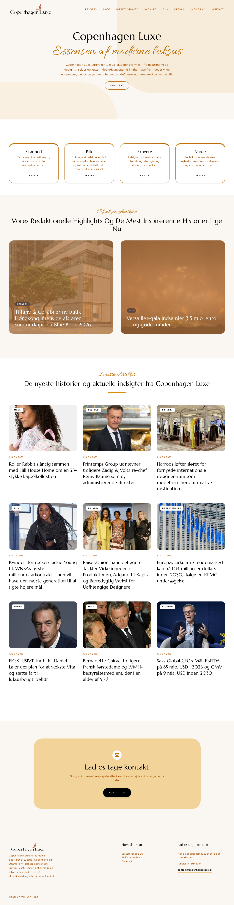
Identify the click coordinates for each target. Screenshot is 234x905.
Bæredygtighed (127, 9)
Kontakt (218, 9)
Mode (107, 9)
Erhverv (91, 9)
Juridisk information (189, 863)
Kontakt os (117, 792)
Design (179, 9)
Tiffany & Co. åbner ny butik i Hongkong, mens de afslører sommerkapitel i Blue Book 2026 (53, 318)
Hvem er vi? (197, 9)
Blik (165, 9)
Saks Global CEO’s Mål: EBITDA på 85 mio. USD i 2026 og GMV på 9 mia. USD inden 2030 (189, 667)
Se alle (33, 175)
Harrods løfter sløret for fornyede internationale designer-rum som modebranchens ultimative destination (184, 476)
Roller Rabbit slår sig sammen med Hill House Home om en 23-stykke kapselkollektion (43, 470)
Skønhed (150, 9)
